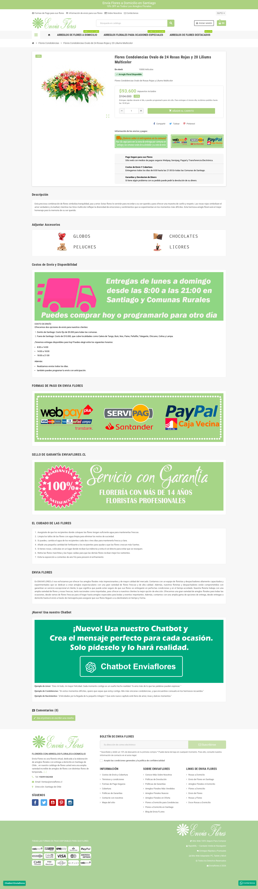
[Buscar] (135, 23)
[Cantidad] (131, 111)
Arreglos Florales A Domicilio (201, 784)
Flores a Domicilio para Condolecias (162, 802)
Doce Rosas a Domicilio (199, 802)
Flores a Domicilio (196, 788)
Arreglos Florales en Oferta (157, 798)
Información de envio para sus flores (84, 13)
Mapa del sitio (108, 802)
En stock (119, 69)
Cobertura (106, 788)
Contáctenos (131, 13)
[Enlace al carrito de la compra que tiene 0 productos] (221, 23)
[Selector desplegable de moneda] (221, 13)
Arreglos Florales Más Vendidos (160, 788)
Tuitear (174, 123)
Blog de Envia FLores (155, 811)
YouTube (52, 802)
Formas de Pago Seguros (113, 784)
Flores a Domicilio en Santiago (159, 807)
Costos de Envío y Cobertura (115, 774)
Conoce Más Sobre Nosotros (158, 774)
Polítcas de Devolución (156, 779)
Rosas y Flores (195, 798)
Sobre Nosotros (113, 13)
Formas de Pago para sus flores (48, 13)
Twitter (44, 802)
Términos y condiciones (113, 779)
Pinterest (189, 123)
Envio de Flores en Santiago (201, 779)
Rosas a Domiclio (196, 774)
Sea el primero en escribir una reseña (54, 718)
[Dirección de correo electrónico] (144, 744)
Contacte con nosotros (112, 798)
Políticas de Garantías (112, 793)
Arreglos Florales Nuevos (156, 793)
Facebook (35, 802)
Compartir (159, 123)
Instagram (70, 802)
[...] (45, 772)
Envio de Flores (195, 793)
